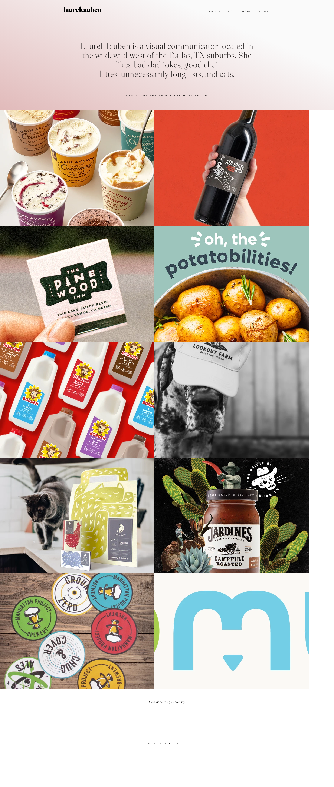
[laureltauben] (82, 9)
